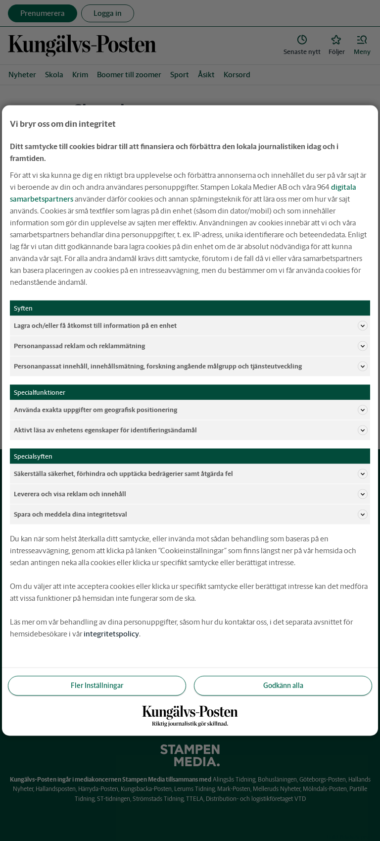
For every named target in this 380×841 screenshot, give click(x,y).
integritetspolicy (111, 633)
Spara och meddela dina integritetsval (191, 515)
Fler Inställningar (97, 685)
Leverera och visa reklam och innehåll (191, 494)
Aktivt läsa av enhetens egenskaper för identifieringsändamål (191, 430)
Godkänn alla (283, 685)
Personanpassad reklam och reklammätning (191, 346)
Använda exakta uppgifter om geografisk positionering (191, 410)
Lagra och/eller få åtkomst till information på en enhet (191, 326)
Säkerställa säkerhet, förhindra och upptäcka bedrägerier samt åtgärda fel (191, 474)
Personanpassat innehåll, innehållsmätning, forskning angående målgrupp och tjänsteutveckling (191, 366)
